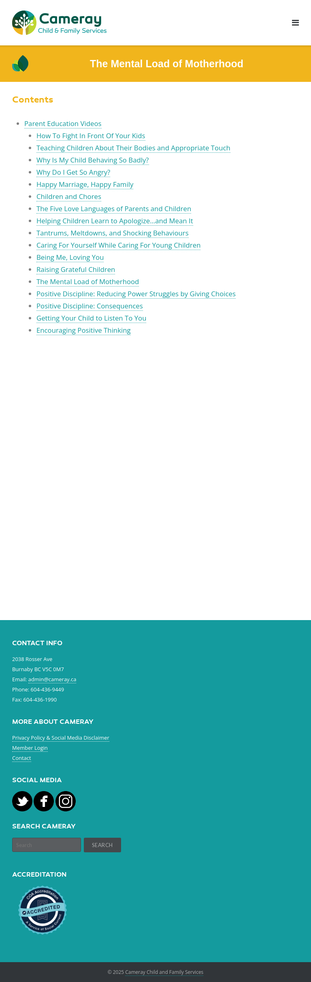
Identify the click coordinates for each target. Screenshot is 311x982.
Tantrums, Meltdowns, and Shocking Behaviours (112, 232)
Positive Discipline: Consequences (89, 305)
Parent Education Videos (63, 123)
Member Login (30, 747)
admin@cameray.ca (52, 679)
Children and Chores (68, 196)
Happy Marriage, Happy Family (84, 184)
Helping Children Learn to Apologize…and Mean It (114, 220)
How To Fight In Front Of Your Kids (90, 135)
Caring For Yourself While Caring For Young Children (118, 245)
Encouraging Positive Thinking (83, 330)
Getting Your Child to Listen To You (91, 318)
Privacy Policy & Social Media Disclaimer (60, 737)
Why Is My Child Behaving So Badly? (92, 160)
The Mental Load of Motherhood (87, 281)
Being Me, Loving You (70, 257)
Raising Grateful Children (75, 269)
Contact (21, 758)
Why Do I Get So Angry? (73, 172)
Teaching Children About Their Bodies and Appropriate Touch (133, 147)
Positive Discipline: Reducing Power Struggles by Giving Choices (136, 293)
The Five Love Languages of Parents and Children (113, 208)
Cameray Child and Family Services (164, 972)
